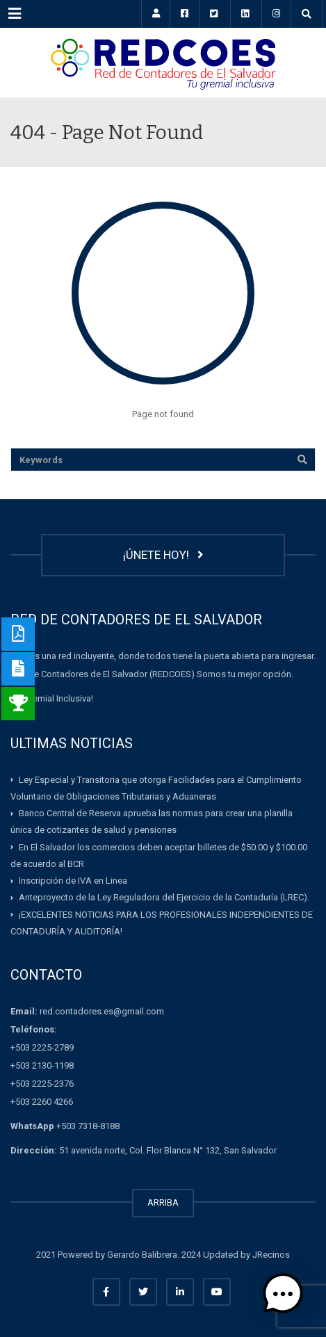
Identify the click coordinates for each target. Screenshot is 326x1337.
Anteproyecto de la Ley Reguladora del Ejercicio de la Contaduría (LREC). (164, 897)
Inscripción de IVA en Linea (73, 880)
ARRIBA (163, 1202)
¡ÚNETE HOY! (163, 555)
